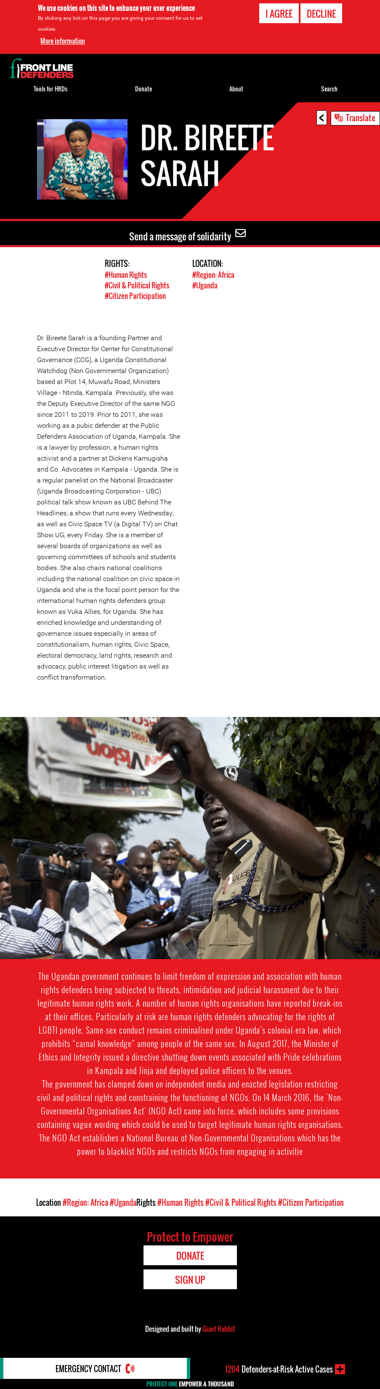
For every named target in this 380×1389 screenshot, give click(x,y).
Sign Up (190, 1279)
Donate (143, 88)
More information (62, 40)
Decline (321, 13)
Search (329, 88)
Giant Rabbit (218, 1329)
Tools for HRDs (50, 88)
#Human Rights (126, 274)
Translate (360, 117)
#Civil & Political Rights (137, 285)
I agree (279, 13)
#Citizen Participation (135, 296)
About (236, 88)
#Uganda (205, 285)
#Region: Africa (213, 274)
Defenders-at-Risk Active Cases (279, 1369)
